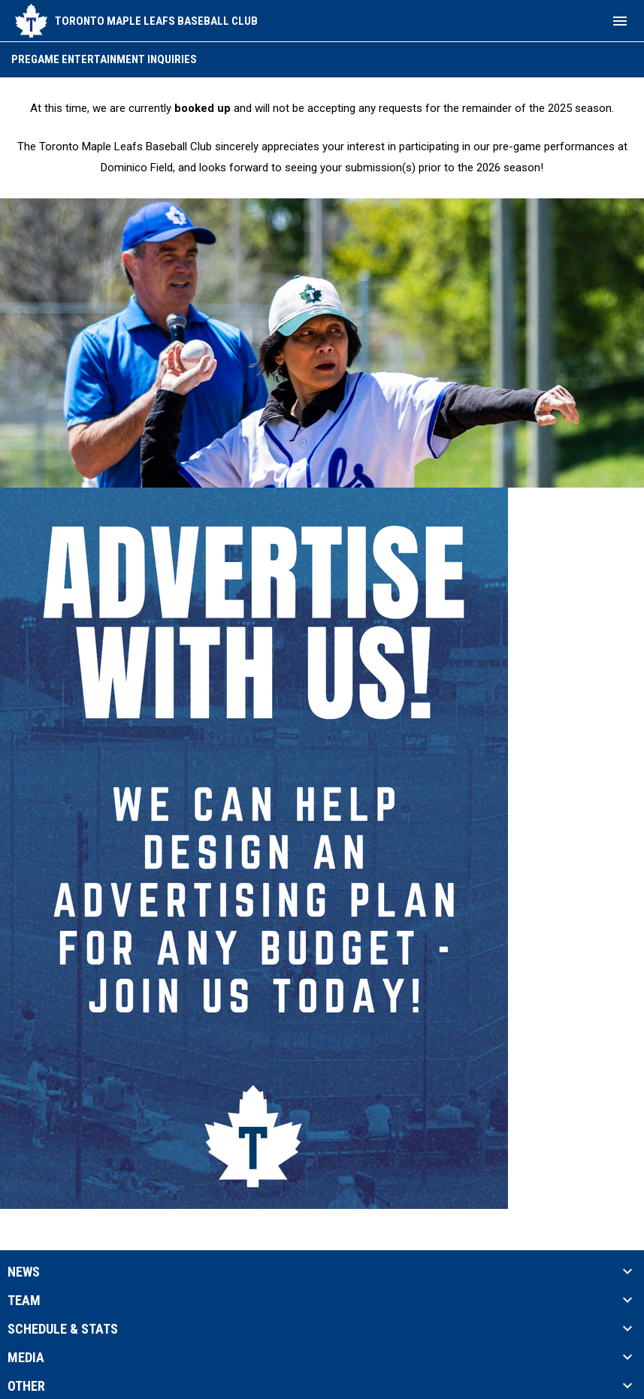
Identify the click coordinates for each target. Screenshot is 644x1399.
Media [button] (26, 1357)
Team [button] (24, 1300)
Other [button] (26, 1386)
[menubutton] (620, 21)
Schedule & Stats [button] (63, 1329)
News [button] (24, 1272)
